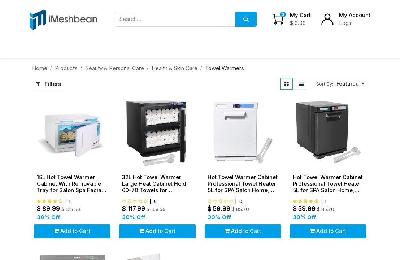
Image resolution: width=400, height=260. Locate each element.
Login (346, 23)
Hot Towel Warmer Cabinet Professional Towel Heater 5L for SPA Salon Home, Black (328, 184)
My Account (354, 15)
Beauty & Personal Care (114, 68)
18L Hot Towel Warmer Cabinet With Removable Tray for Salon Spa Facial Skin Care (70, 184)
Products (66, 68)
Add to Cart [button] (72, 231)
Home (39, 68)
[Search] (246, 19)
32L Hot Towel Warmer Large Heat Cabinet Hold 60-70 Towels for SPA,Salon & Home (154, 184)
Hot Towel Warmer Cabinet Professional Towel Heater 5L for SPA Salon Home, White (243, 184)
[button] (350, 83)
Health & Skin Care (174, 68)
